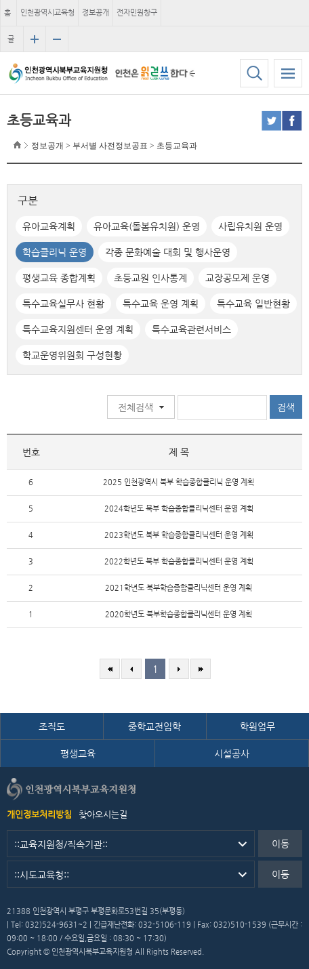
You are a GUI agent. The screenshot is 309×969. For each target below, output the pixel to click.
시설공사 (231, 753)
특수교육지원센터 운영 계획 (77, 329)
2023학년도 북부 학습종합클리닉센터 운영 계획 (178, 535)
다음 (179, 669)
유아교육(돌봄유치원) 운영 (147, 226)
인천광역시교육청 (47, 12)
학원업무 (257, 726)
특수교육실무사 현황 (63, 303)
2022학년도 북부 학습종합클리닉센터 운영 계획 (178, 561)
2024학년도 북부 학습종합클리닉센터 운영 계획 (178, 508)
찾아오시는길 (103, 814)
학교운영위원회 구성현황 (72, 355)
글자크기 (10, 43)
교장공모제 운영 (237, 277)
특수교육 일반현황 (253, 303)
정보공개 (95, 12)
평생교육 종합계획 (59, 277)
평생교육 (78, 753)
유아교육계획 (48, 226)
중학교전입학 (154, 726)
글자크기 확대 (34, 39)
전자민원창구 (137, 12)
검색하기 (254, 73)
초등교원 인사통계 (150, 277)
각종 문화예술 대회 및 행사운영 (167, 252)
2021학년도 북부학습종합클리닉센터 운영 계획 (178, 587)
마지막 (200, 669)
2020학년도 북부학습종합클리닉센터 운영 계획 (178, 614)
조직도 (52, 726)
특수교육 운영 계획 (161, 303)
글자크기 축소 (57, 39)
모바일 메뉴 (288, 73)
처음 (110, 669)
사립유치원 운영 (250, 226)
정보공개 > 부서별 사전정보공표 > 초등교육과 (114, 145)
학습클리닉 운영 (54, 252)
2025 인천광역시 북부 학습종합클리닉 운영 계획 (178, 482)
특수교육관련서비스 (191, 329)
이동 (280, 843)
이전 (131, 669)
